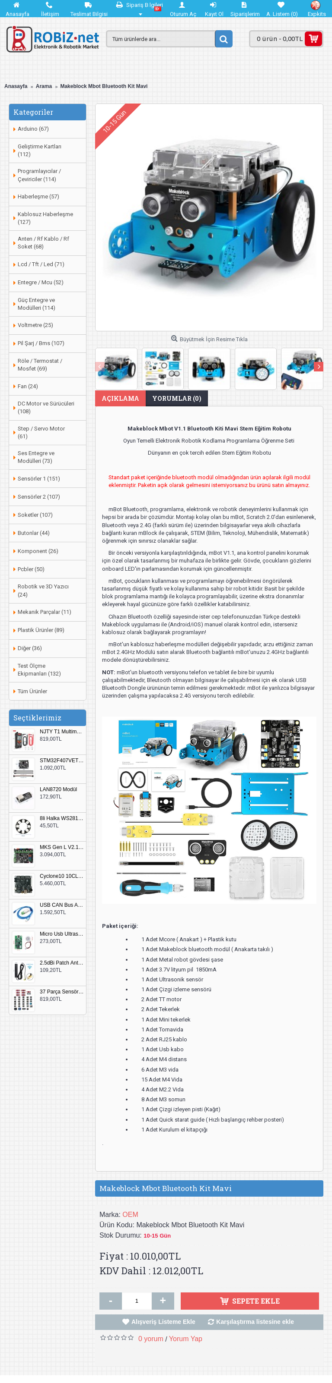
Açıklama (120, 398)
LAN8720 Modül (58, 789)
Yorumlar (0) (176, 398)
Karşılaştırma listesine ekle (255, 1321)
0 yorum (150, 1338)
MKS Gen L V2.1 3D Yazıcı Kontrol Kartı (62, 847)
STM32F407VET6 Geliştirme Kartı (62, 761)
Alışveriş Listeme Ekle (163, 1321)
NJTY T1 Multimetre (62, 732)
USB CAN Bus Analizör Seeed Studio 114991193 (62, 905)
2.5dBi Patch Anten (62, 963)
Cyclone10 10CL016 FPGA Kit (62, 876)
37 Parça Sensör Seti (62, 992)
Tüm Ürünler (32, 691)
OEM (130, 1214)
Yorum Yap (185, 1338)
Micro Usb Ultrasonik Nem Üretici (62, 934)
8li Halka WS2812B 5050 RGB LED (62, 818)
